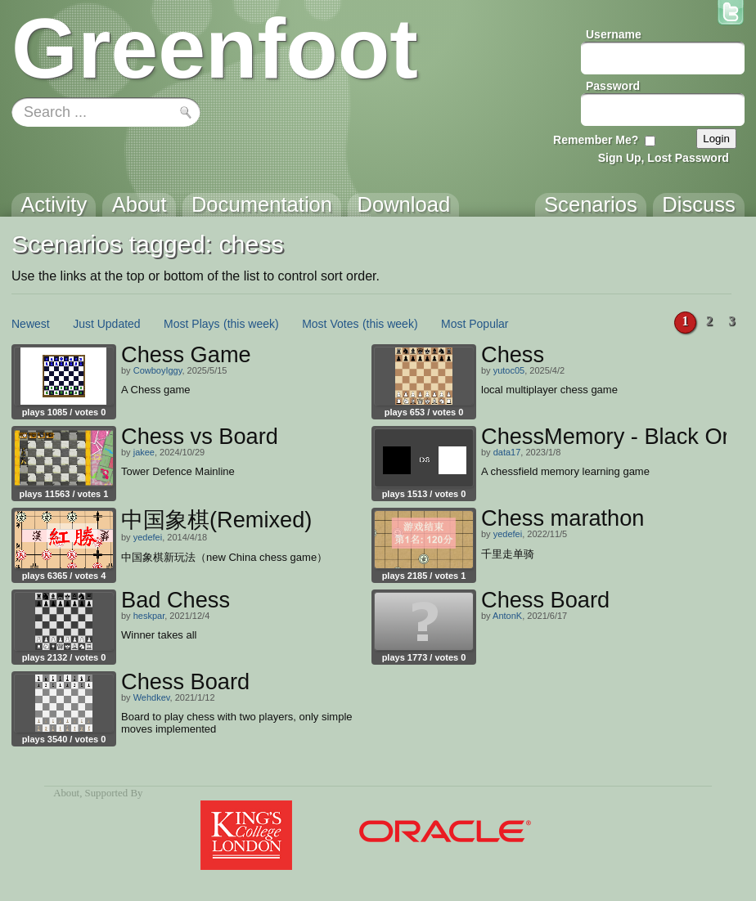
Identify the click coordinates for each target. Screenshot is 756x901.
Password (613, 85)
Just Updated (107, 323)
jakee (144, 452)
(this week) (251, 323)
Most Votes (330, 323)
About (66, 793)
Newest (30, 323)
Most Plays (191, 323)
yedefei (147, 537)
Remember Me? (595, 139)
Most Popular (474, 323)
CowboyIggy (157, 370)
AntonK (507, 616)
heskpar (149, 616)
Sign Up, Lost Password (663, 157)
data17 (507, 452)
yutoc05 (509, 370)
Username (613, 34)
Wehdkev (151, 697)
